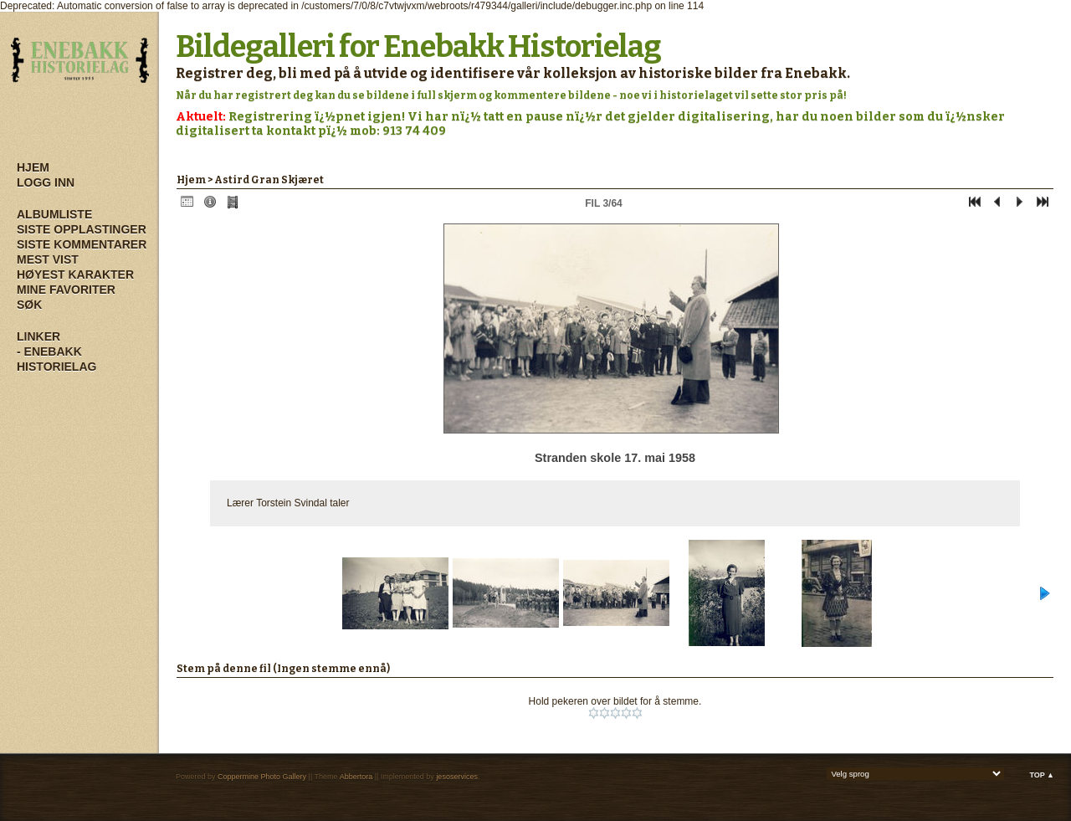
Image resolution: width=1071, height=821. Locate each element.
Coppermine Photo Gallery (262, 776)
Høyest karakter (75, 274)
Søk (29, 304)
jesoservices (457, 776)
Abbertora (356, 776)
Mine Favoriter (66, 289)
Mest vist (48, 259)
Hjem (33, 167)
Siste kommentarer (81, 244)
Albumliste (54, 214)
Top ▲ (1041, 775)
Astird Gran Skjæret (269, 180)
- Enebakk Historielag (56, 359)
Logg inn (45, 182)
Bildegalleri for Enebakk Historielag (418, 46)
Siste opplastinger (81, 229)
